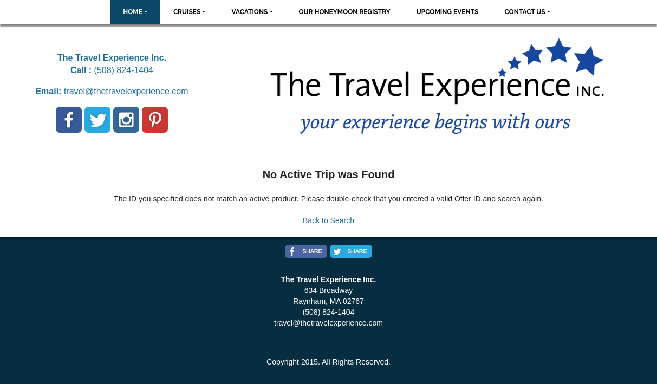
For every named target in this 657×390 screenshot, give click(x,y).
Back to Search (328, 220)
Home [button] (132, 12)
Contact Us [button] (524, 12)
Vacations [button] (249, 12)
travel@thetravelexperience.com (126, 91)
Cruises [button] (187, 12)
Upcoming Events (448, 12)
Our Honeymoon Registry (345, 12)
